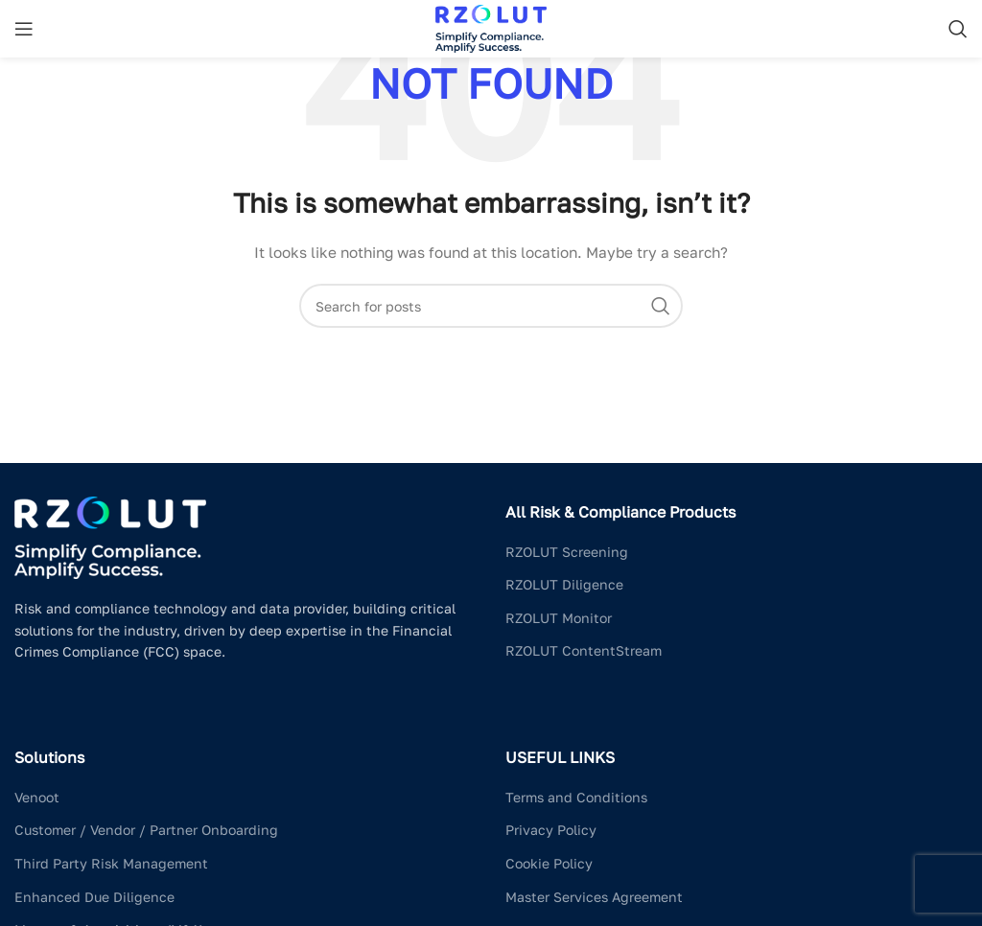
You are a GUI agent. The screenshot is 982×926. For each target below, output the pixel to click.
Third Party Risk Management (111, 863)
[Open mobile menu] (24, 29)
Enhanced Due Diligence (94, 897)
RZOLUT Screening (566, 552)
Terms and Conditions (576, 797)
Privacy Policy (550, 830)
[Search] (958, 29)
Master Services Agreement (594, 897)
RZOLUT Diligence (564, 584)
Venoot (36, 797)
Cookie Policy (549, 863)
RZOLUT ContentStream (583, 650)
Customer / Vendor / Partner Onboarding (146, 830)
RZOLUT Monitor (558, 618)
